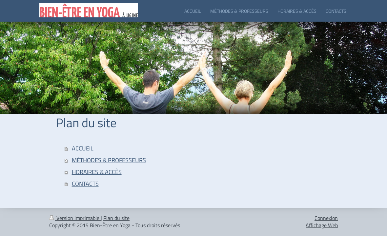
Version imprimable (75, 218)
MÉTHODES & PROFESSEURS (109, 160)
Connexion (326, 218)
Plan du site (116, 218)
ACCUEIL (82, 148)
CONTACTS (85, 183)
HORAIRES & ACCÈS (97, 171)
